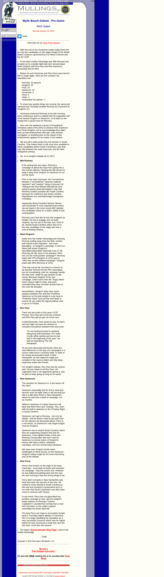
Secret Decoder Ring (36, 572)
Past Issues (48, 572)
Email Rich (56, 572)
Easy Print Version (51, 43)
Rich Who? (65, 572)
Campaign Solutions (59, 576)
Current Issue (22, 572)
